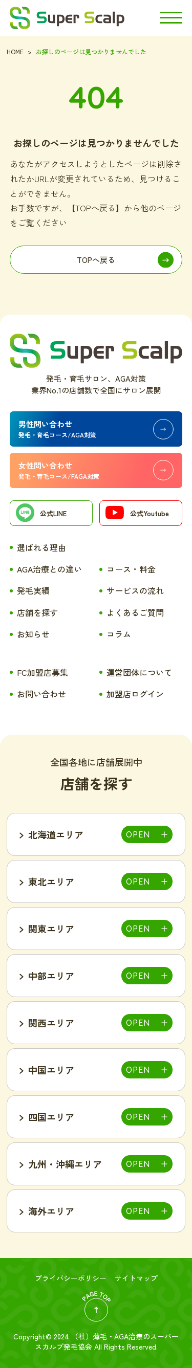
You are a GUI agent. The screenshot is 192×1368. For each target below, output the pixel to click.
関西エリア (51, 1022)
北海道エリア (55, 834)
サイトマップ (136, 1278)
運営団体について (139, 672)
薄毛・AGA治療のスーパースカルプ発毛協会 (107, 1341)
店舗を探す (37, 612)
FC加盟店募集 (42, 672)
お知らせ (33, 634)
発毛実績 (33, 590)
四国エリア (51, 1116)
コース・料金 (131, 569)
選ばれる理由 (41, 547)
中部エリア (51, 975)
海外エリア (51, 1211)
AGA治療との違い (49, 569)
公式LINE (41, 514)
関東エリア (51, 928)
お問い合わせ (41, 694)
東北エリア (51, 881)
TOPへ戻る (96, 259)
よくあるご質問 (135, 612)
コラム (118, 634)
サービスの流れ (135, 590)
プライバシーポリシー (70, 1278)
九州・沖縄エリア (65, 1164)
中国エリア (51, 1069)
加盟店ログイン (135, 694)
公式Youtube (136, 514)
